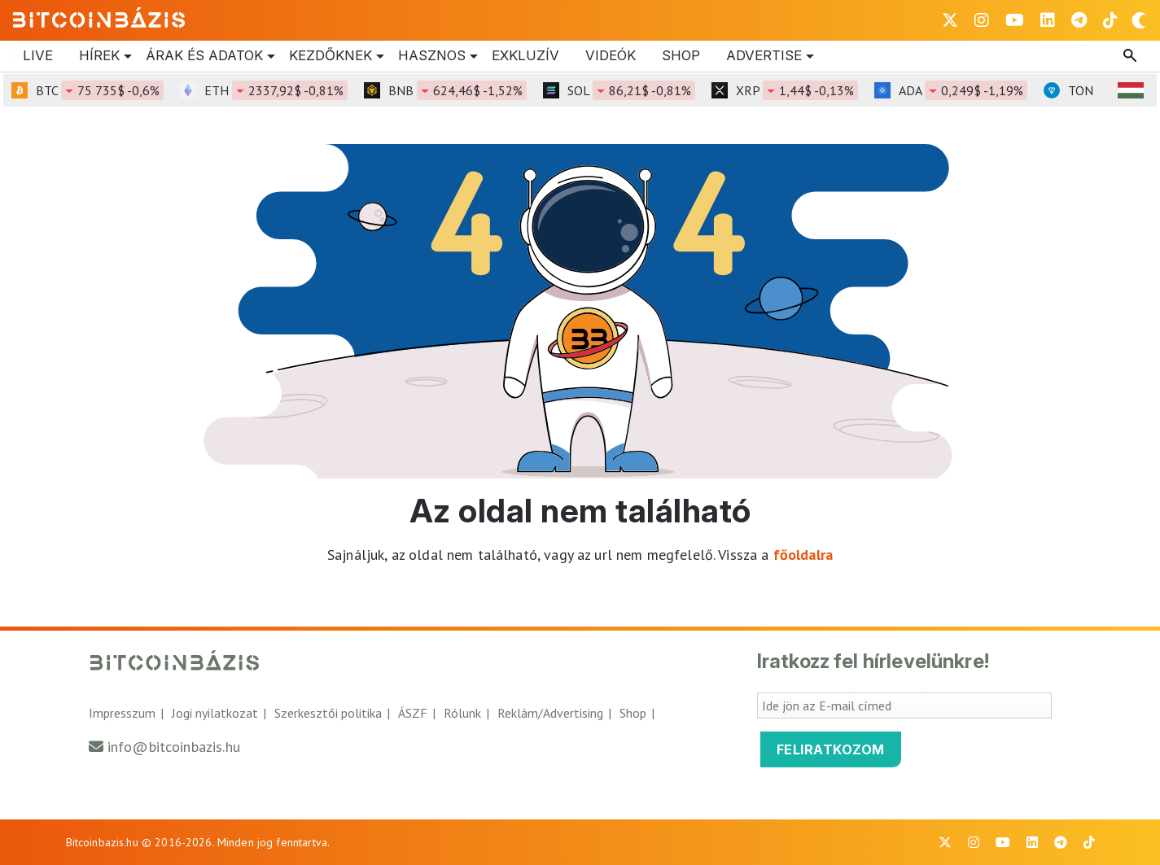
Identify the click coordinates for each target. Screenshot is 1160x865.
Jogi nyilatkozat (215, 713)
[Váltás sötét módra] (1139, 20)
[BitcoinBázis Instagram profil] (981, 20)
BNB (457, 90)
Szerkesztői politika (328, 713)
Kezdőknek (330, 56)
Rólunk (462, 713)
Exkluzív (525, 55)
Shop (681, 55)
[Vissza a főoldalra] (99, 17)
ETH (276, 90)
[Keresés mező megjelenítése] (1131, 56)
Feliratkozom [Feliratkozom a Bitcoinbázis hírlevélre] (831, 749)
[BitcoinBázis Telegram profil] (1079, 20)
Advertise (764, 56)
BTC (100, 90)
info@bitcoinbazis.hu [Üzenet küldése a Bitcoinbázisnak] (173, 746)
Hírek (99, 56)
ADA (963, 90)
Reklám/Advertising (550, 713)
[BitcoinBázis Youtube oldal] (1014, 20)
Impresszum (122, 713)
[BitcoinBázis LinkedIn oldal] (1047, 20)
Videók (610, 55)
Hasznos (432, 56)
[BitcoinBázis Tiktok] (1110, 20)
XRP (797, 90)
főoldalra (803, 554)
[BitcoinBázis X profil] (950, 20)
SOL (631, 90)
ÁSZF (412, 713)
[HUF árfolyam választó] (1131, 90)
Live (38, 55)
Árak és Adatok (204, 56)
